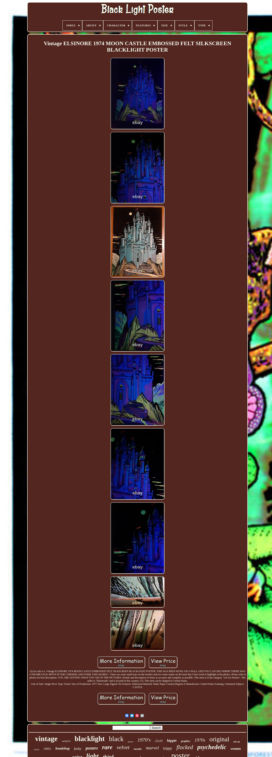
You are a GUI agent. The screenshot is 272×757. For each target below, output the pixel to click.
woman (236, 748)
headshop (62, 748)
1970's (144, 740)
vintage (46, 739)
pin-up (237, 741)
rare (107, 747)
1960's (47, 748)
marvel (152, 747)
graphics (185, 741)
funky (77, 748)
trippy (167, 748)
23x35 (159, 741)
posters (92, 748)
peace (130, 741)
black (116, 739)
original (219, 739)
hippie (172, 741)
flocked (184, 747)
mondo (138, 748)
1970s (199, 740)
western (66, 741)
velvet (123, 747)
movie (36, 749)
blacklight (90, 739)
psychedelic (211, 747)
